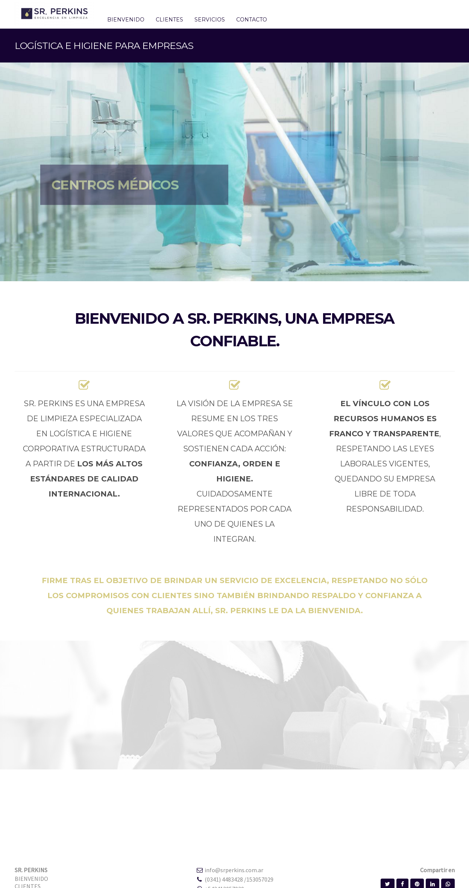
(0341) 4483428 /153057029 (239, 879)
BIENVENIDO (31, 878)
